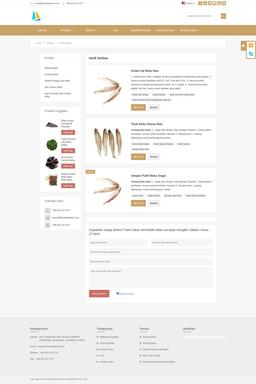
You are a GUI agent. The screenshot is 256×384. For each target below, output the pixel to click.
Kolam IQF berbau (140, 95)
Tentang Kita (189, 30)
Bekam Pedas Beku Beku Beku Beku (68, 177)
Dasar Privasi (106, 349)
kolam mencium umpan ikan (182, 95)
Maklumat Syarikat (109, 337)
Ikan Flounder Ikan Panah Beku (159, 361)
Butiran (154, 107)
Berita (91, 30)
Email (138, 107)
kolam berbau (159, 95)
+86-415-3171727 (61, 225)
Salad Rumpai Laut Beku (57, 80)
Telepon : (34, 352)
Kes (115, 30)
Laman (42, 30)
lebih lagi (68, 132)
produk (50, 43)
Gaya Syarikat (107, 343)
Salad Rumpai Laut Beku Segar (68, 142)
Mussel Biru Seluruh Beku (68, 159)
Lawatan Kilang (140, 30)
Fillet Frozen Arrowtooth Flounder (67, 123)
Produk (67, 30)
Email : (33, 346)
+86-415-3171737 (74, 3)
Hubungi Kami (164, 30)
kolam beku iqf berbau (163, 144)
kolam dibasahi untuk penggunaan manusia (151, 100)
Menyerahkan (99, 293)
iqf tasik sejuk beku (140, 149)
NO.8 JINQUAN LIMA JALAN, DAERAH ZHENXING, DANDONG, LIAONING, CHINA (62, 338)
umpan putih (137, 196)
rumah (38, 43)
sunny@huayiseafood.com (46, 3)
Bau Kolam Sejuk (53, 87)
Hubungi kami (39, 328)
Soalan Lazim (107, 361)
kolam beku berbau (140, 144)
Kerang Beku (51, 68)
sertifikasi (189, 328)
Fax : (32, 359)
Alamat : (34, 337)
